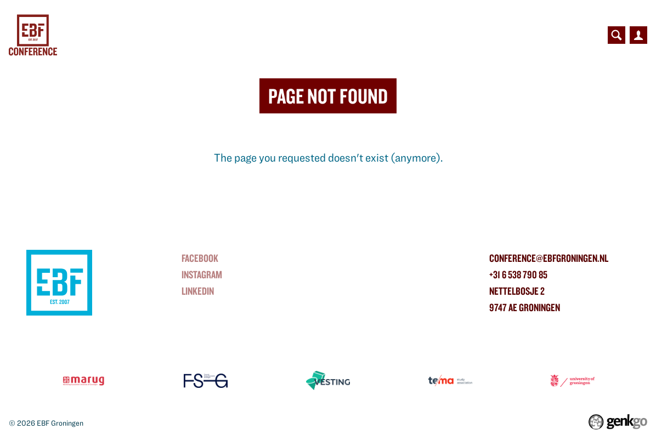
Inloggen (638, 35)
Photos (513, 35)
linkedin (198, 290)
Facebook (200, 258)
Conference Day (155, 35)
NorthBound (237, 35)
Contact (564, 35)
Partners (302, 35)
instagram (202, 274)
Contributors (372, 35)
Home (100, 35)
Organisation (451, 35)
